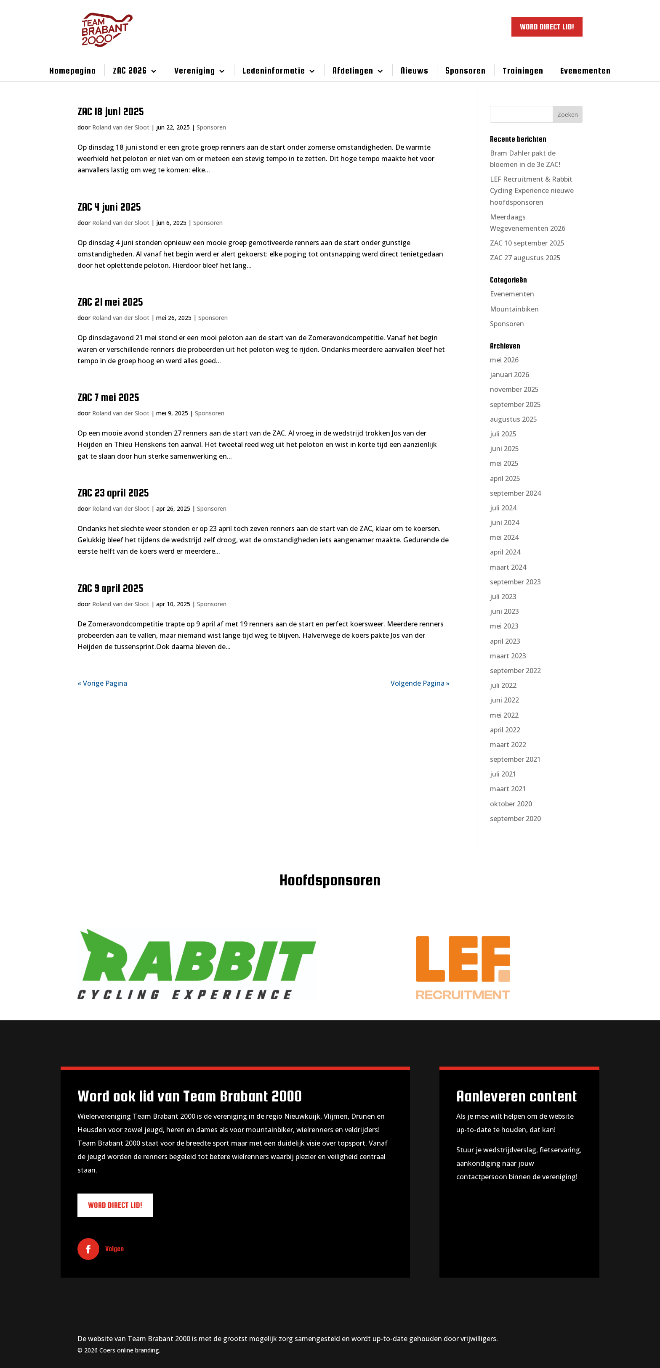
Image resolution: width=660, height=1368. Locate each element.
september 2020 (515, 818)
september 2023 (515, 581)
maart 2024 (508, 567)
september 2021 (515, 759)
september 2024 (515, 493)
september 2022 (515, 670)
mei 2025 (504, 463)
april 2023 (505, 641)
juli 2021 (503, 774)
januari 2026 (509, 374)
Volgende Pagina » (420, 683)
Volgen (114, 1249)
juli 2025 (503, 433)
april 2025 (505, 478)
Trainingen (523, 70)
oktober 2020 (511, 803)
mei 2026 (504, 359)
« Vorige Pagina (102, 683)
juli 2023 (503, 596)
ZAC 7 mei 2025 (108, 397)
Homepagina (72, 70)
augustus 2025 (513, 419)
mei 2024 (504, 537)
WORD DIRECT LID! (547, 26)
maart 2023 (508, 655)
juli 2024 (503, 507)
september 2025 (515, 404)
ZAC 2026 (130, 70)
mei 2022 (504, 715)
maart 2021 (508, 788)
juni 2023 (504, 611)
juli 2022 (503, 685)
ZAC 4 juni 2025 (109, 207)
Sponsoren (465, 70)
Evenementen (585, 70)
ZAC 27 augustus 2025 (525, 257)
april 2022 (505, 729)
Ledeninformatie (273, 70)
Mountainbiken (514, 309)
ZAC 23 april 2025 (113, 493)
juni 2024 (504, 522)
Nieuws (414, 70)
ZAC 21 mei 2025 (110, 302)
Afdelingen (353, 70)
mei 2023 (504, 626)
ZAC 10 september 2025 (527, 243)
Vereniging (194, 70)
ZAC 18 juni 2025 (110, 111)
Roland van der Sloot (120, 127)
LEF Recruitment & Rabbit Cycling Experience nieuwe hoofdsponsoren (532, 190)
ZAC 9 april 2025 (110, 588)
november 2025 (514, 389)
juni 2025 (504, 448)
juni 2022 (504, 700)
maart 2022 (508, 744)
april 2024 (505, 552)
